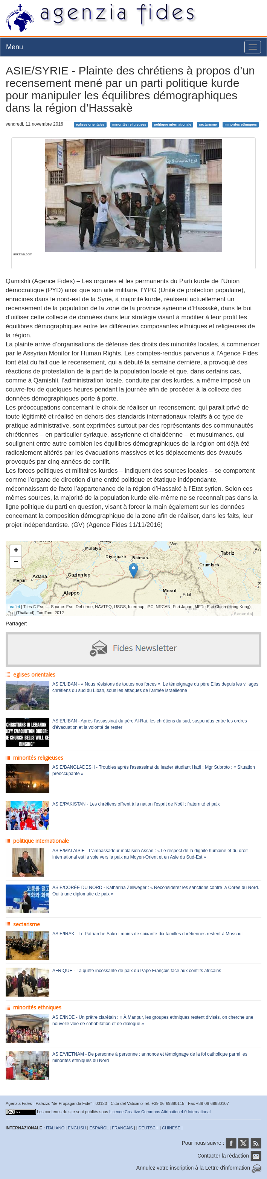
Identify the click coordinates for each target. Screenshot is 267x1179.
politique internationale (172, 124)
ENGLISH (77, 1128)
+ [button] (16, 551)
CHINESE (171, 1128)
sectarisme (208, 124)
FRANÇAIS (122, 1128)
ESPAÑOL (99, 1128)
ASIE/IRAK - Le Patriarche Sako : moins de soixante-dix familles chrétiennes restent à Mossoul (147, 933)
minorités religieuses (129, 124)
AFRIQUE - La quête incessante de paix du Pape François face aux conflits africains (136, 970)
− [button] (16, 562)
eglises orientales (90, 124)
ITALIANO (55, 1128)
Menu (14, 47)
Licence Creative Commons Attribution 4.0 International (160, 1111)
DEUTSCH (149, 1128)
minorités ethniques (240, 124)
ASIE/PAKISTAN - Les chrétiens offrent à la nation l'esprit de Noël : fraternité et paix (136, 804)
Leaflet (14, 606)
